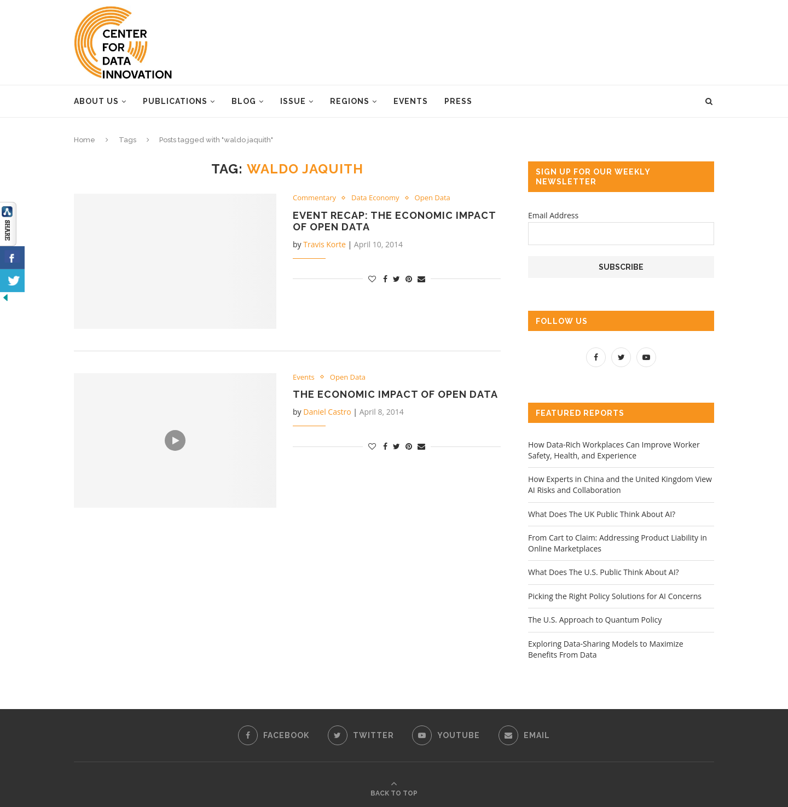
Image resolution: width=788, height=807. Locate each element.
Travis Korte (324, 244)
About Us (96, 101)
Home (84, 140)
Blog (243, 101)
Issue (293, 101)
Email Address (553, 215)
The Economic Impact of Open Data (395, 394)
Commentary (314, 198)
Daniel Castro (327, 412)
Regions (349, 101)
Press (458, 101)
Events (410, 101)
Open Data (432, 198)
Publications (175, 101)
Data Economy (375, 198)
